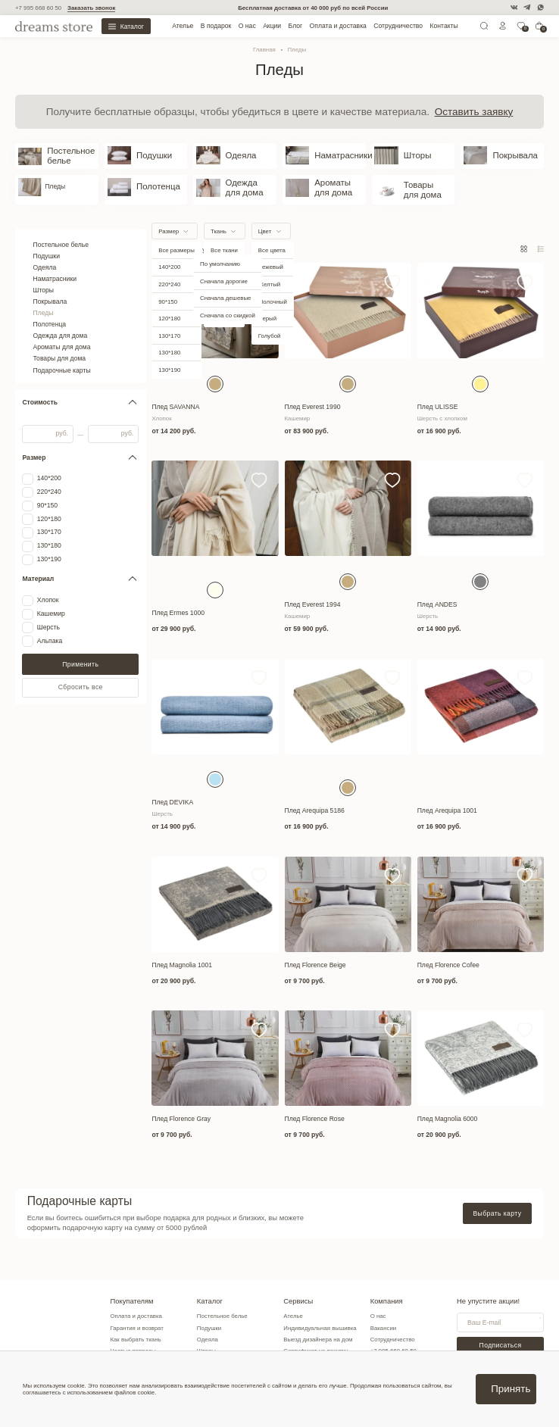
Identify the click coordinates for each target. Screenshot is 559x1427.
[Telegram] (526, 7)
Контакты (444, 26)
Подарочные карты (62, 357)
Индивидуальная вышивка (322, 1314)
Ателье (182, 26)
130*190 (49, 545)
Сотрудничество (398, 26)
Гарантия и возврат (137, 1314)
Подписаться (501, 1331)
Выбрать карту (497, 1200)
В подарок (216, 26)
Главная (264, 49)
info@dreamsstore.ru (400, 1349)
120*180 (49, 505)
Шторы (44, 276)
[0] (521, 27)
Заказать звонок (91, 8)
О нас (247, 26)
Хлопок (48, 586)
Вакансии (386, 1314)
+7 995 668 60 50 (38, 8)
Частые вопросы (133, 1337)
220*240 (49, 478)
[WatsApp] (540, 7)
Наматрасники (55, 265)
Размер (168, 217)
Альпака (49, 627)
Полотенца (50, 310)
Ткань (218, 217)
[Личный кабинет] (502, 27)
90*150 (47, 492)
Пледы (43, 299)
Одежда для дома (60, 322)
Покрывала (50, 288)
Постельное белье (61, 231)
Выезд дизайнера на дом (320, 1325)
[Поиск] (484, 27)
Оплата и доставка (338, 26)
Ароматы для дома (62, 333)
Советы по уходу (134, 1349)
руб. (62, 420)
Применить (80, 650)
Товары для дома (59, 345)
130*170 (49, 518)
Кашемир (51, 600)
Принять (510, 1388)
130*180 (49, 532)
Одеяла (45, 254)
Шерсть (48, 613)
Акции (272, 26)
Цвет (265, 217)
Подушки (47, 242)
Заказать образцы (311, 1349)
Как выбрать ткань (136, 1325)
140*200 (49, 464)
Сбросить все (80, 673)
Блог (296, 26)
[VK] (514, 7)
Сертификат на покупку (318, 1337)
